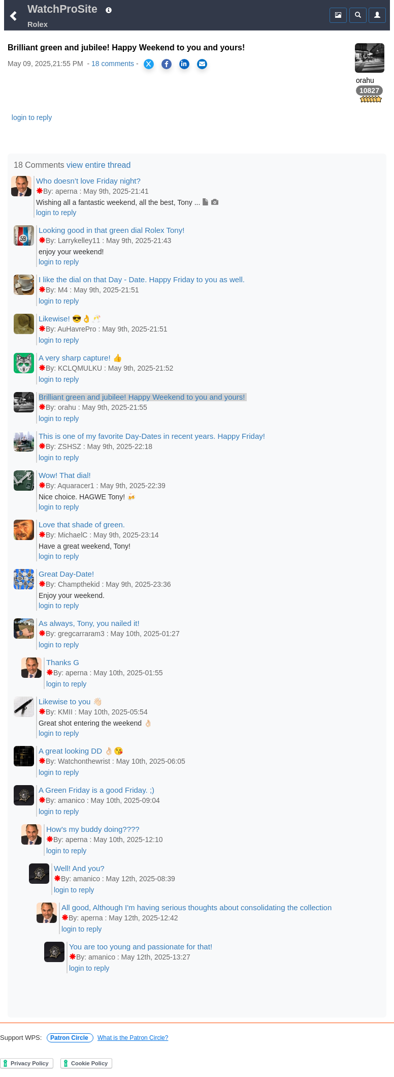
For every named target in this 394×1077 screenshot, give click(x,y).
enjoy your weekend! (71, 252)
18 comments (112, 63)
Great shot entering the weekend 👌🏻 (95, 723)
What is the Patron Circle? (132, 1037)
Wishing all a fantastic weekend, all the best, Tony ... (127, 202)
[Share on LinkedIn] (184, 64)
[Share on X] (149, 64)
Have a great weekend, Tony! (84, 546)
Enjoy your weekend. (72, 595)
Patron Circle (70, 1037)
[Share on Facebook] (166, 64)
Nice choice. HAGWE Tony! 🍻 (87, 497)
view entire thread (98, 165)
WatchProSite (62, 9)
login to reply (32, 117)
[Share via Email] (202, 64)
